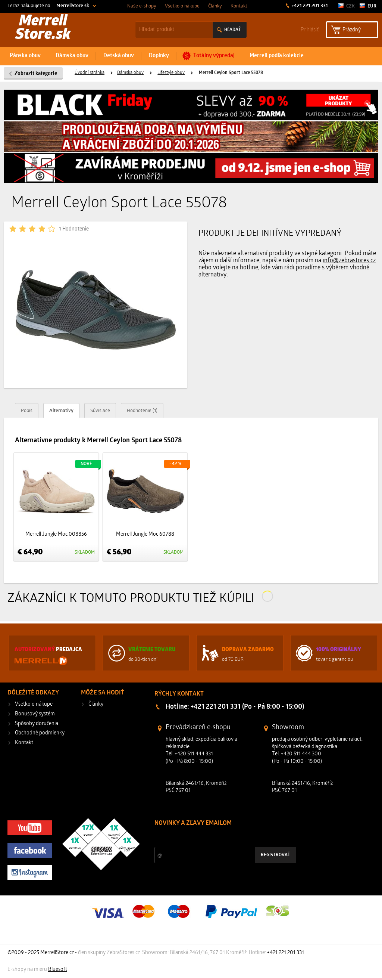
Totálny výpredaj (214, 56)
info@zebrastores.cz (349, 261)
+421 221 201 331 (309, 5)
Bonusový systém (35, 714)
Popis (26, 410)
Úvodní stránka (89, 73)
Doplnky (159, 56)
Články (215, 6)
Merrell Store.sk (43, 28)
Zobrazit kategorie (36, 74)
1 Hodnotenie (74, 229)
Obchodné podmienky (40, 733)
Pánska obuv (25, 56)
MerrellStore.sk (72, 5)
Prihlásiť (310, 29)
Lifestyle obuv (171, 73)
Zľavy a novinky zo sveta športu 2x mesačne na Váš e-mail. (219, 837)
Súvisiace (100, 410)
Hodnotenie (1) (142, 410)
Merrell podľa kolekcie (277, 56)
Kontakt (239, 6)
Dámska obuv (72, 56)
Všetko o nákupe (182, 6)
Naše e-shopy (141, 6)
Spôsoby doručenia (36, 724)
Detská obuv (118, 56)
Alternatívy (61, 410)
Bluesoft (57, 969)
